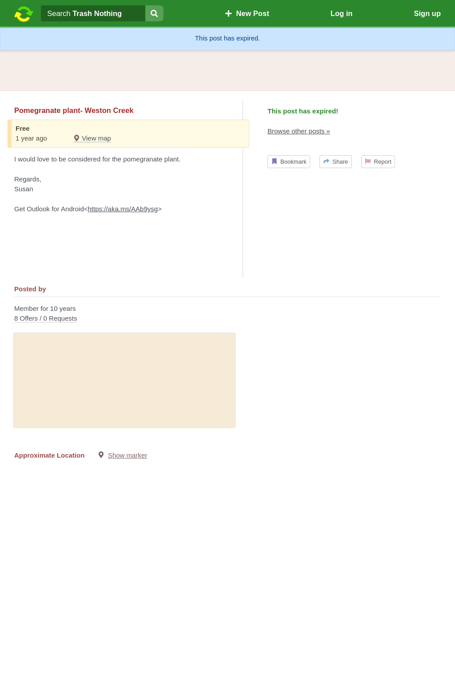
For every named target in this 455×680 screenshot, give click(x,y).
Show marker (127, 455)
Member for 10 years (227, 314)
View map (92, 138)
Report (378, 161)
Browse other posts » (298, 131)
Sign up (427, 13)
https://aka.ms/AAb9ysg (123, 209)
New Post (247, 13)
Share (335, 161)
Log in (341, 13)
